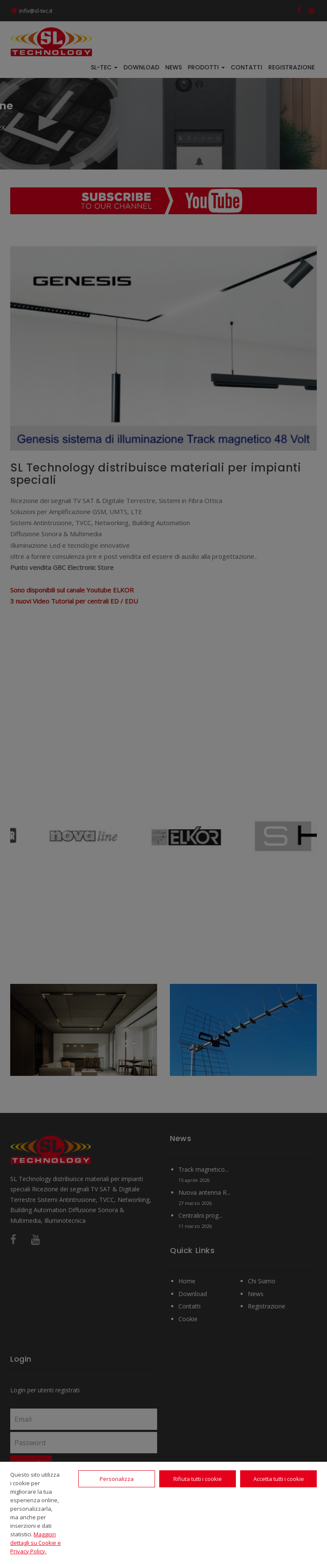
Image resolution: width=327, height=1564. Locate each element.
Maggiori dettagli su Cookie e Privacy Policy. (35, 1542)
